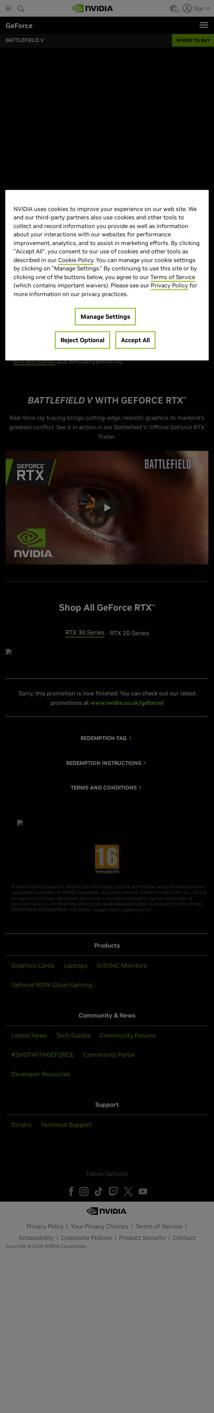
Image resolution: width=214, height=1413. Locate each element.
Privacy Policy (169, 285)
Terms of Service (172, 277)
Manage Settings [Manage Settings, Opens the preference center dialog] (105, 316)
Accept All (135, 340)
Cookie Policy (75, 260)
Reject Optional (82, 340)
